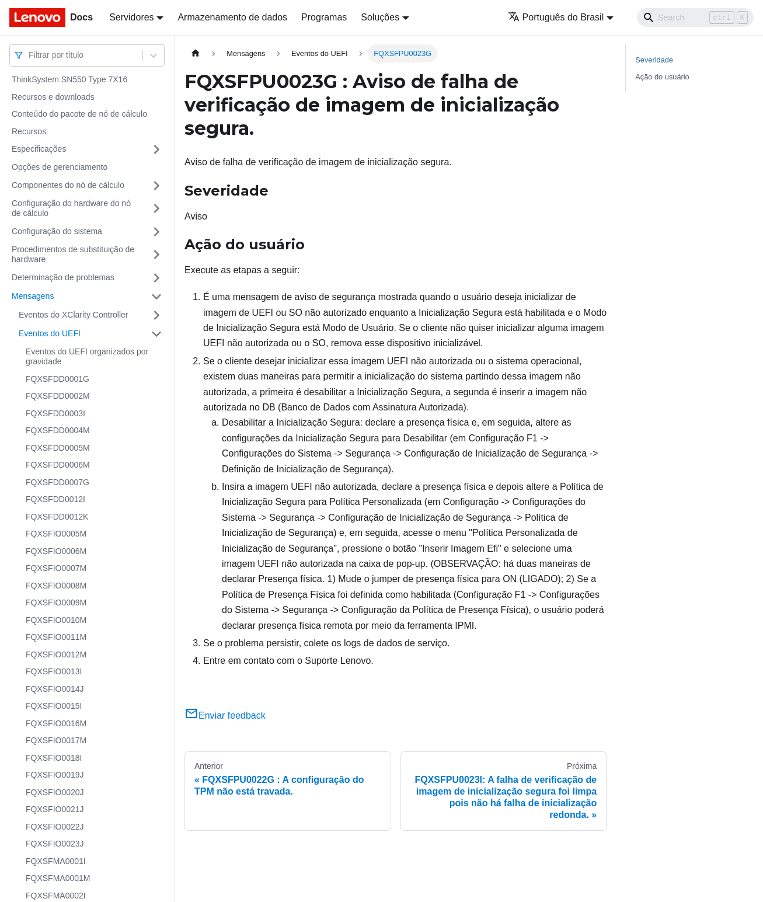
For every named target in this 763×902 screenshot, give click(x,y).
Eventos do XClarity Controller (73, 314)
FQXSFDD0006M (58, 464)
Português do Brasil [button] (556, 17)
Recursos (29, 131)
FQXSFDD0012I (55, 499)
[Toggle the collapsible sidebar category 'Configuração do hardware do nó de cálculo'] (156, 208)
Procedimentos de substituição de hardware (73, 254)
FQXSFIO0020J (55, 792)
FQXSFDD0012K (57, 516)
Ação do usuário (662, 76)
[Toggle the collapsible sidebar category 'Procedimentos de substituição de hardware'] (156, 255)
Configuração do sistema (57, 231)
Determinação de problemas (63, 277)
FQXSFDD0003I (55, 413)
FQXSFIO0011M (56, 637)
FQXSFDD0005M (58, 447)
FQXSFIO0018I (54, 757)
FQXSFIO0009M (56, 602)
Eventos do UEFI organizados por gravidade (87, 357)
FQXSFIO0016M (56, 723)
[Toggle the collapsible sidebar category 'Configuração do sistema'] (156, 231)
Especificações (39, 149)
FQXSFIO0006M (56, 551)
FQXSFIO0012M (56, 654)
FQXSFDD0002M (58, 395)
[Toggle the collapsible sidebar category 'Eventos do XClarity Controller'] (156, 315)
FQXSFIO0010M (56, 620)
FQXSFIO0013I (54, 671)
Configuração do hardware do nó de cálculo (71, 208)
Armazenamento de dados (232, 17)
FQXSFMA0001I (56, 861)
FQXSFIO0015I (54, 706)
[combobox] (30, 55)
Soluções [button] (380, 17)
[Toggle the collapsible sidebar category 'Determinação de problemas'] (156, 278)
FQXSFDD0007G (57, 482)
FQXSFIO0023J (55, 843)
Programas (324, 17)
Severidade (654, 59)
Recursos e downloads (53, 97)
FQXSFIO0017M (56, 740)
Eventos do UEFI (50, 333)
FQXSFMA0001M (58, 878)
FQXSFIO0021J (55, 809)
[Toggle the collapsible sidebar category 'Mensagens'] (156, 296)
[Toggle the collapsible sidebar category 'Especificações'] (156, 149)
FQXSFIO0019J (55, 774)
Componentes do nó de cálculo (68, 185)
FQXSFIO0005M (56, 533)
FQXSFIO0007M (56, 568)
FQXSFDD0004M (58, 430)
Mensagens (33, 296)
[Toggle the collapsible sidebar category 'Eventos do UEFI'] (156, 334)
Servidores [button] (131, 17)
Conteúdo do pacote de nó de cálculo (79, 114)
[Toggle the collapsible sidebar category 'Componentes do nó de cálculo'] (156, 185)
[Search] (695, 17)
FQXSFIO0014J (55, 689)
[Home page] (195, 53)
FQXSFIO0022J (55, 826)
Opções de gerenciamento (59, 167)
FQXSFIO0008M (56, 585)
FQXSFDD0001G (57, 379)
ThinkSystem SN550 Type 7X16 (69, 79)
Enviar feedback (225, 715)
